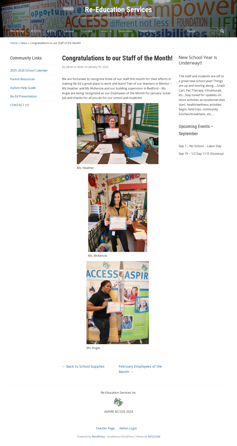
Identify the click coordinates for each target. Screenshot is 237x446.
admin (69, 67)
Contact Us (105, 31)
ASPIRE (51, 31)
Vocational (86, 31)
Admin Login (128, 428)
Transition (68, 31)
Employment (125, 31)
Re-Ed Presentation (23, 96)
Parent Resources (22, 79)
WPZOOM (154, 436)
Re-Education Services (118, 9)
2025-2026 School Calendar (29, 70)
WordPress (98, 436)
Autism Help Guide (23, 88)
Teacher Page (147, 31)
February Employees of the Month (140, 369)
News (23, 43)
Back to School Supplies (83, 366)
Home (14, 43)
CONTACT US (19, 105)
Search (222, 31)
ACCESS (36, 31)
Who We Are (17, 31)
